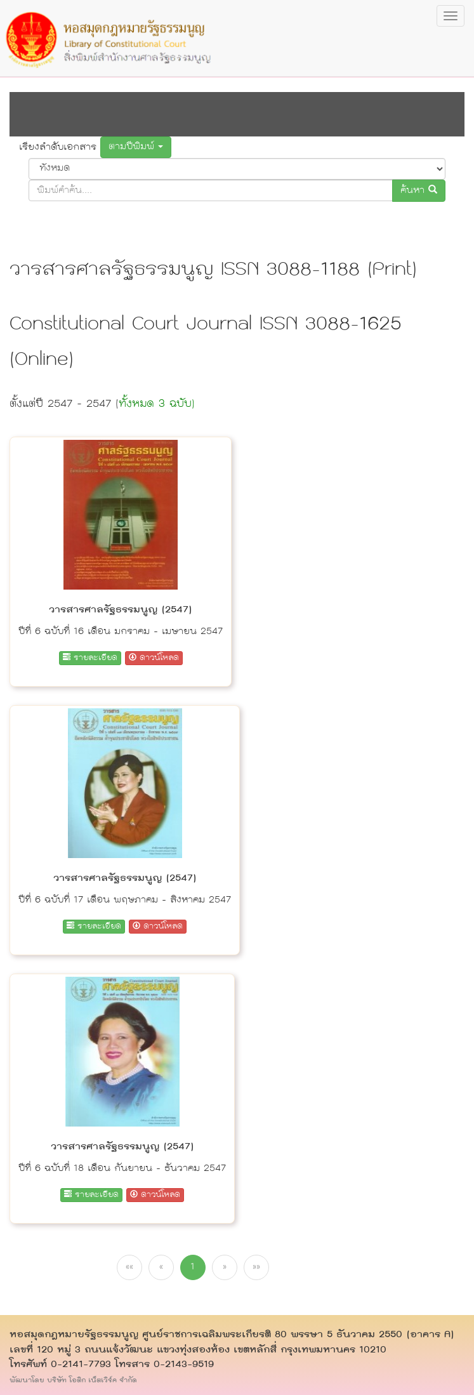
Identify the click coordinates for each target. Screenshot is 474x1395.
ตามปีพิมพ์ (136, 146)
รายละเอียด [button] (90, 658)
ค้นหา (418, 190)
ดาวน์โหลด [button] (154, 658)
